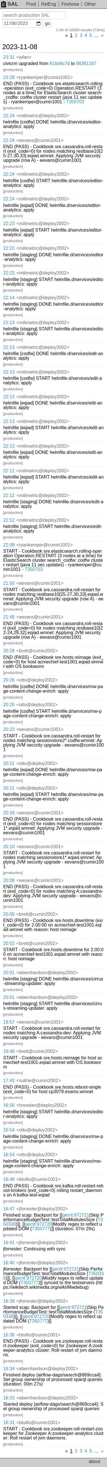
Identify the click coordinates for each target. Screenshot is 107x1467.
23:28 (9, 77)
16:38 (9, 1334)
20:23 (9, 729)
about (94, 1461)
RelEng (48, 4)
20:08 (9, 880)
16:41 (9, 1242)
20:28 (9, 650)
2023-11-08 (19, 47)
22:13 (9, 322)
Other (90, 4)
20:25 (9, 704)
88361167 (86, 63)
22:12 (9, 470)
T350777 (41, 1228)
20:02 (9, 943)
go (47, 23)
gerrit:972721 (75, 1215)
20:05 (9, 914)
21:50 (9, 583)
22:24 (9, 115)
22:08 (9, 544)
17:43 (9, 1080)
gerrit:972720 (38, 1224)
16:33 (9, 1397)
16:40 (9, 1262)
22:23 (9, 223)
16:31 (9, 1422)
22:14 (9, 297)
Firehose (70, 4)
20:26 (9, 680)
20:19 (9, 812)
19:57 (9, 1022)
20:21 (9, 763)
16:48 (9, 1179)
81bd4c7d (60, 63)
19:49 (9, 1051)
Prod (31, 4)
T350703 (75, 101)
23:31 (9, 57)
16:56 (9, 1105)
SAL (9, 4)
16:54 (9, 1130)
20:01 (9, 972)
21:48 (9, 617)
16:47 (9, 1208)
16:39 (9, 1301)
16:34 (9, 1368)
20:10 (9, 846)
